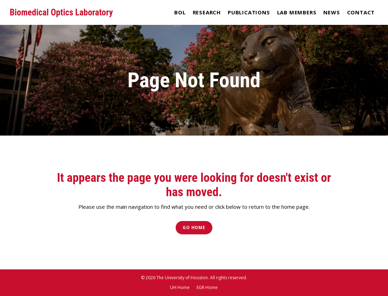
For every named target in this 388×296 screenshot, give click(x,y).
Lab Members (297, 12)
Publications (249, 12)
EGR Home (207, 287)
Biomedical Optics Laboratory (61, 12)
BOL (179, 12)
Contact (361, 12)
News (331, 12)
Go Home (194, 227)
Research (207, 12)
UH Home (180, 287)
